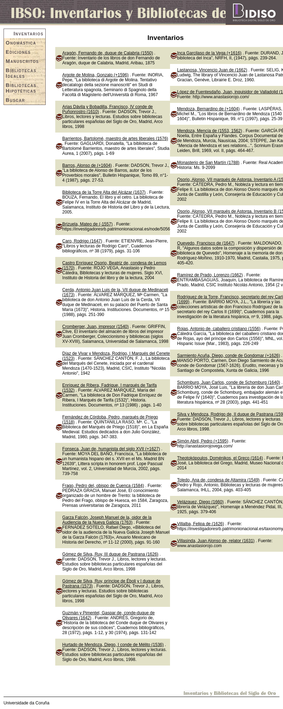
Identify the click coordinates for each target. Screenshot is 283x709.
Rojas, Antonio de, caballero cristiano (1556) (218, 328)
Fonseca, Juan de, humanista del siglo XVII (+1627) (111, 448)
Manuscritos (22, 61)
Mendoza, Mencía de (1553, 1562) (209, 130)
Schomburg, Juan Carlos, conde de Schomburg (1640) (228, 382)
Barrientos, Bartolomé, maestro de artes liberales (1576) (115, 138)
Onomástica (21, 43)
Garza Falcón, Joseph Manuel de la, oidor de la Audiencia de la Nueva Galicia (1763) (107, 520)
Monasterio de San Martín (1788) (208, 162)
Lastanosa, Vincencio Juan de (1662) (212, 70)
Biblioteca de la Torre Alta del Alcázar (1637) (104, 192)
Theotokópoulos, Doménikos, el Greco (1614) (220, 458)
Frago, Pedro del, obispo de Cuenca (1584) (103, 485)
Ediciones (18, 52)
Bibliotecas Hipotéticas (21, 88)
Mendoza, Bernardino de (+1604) (208, 108)
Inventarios (28, 33)
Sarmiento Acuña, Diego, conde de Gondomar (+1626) (228, 355)
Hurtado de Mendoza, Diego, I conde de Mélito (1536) (113, 644)
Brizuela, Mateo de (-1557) (87, 224)
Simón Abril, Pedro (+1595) (202, 441)
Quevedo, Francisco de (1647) (205, 243)
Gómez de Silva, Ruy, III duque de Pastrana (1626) (110, 554)
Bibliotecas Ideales (21, 73)
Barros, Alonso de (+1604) (87, 165)
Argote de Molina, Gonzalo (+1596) (95, 74)
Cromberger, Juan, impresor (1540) (95, 326)
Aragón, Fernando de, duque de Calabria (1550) (107, 53)
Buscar (15, 100)
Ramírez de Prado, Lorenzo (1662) (210, 275)
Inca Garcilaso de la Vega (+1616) (209, 53)
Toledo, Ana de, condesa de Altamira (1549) (218, 479)
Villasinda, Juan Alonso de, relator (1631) (216, 540)
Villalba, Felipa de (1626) (200, 523)
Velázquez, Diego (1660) (200, 501)
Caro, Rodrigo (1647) (82, 241)
